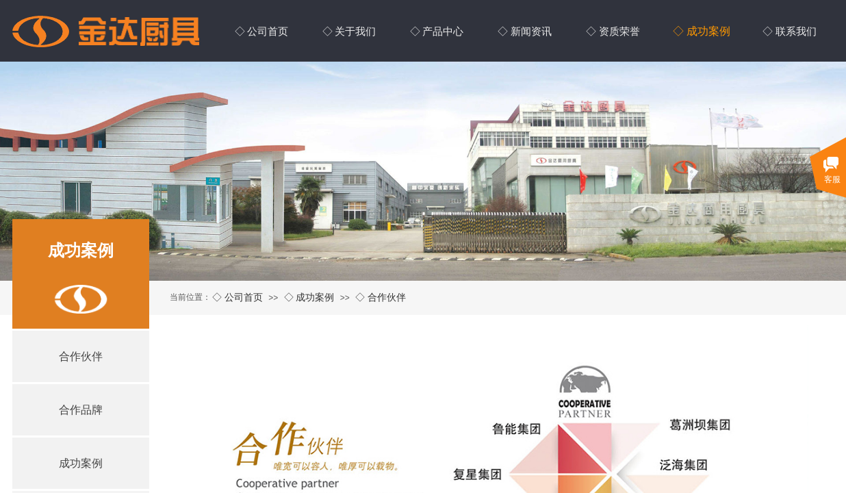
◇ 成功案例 (309, 297)
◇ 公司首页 (237, 297)
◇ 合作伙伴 (380, 297)
